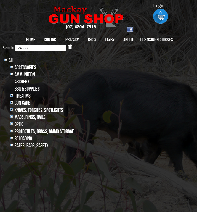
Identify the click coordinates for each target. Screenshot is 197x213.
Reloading (23, 138)
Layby (110, 40)
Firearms (23, 96)
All (11, 60)
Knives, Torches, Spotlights (39, 110)
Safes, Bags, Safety (31, 146)
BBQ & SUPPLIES (27, 89)
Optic (19, 124)
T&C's (91, 40)
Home (31, 40)
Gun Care (22, 103)
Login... (160, 5)
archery (22, 82)
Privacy (72, 40)
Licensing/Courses (156, 40)
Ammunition (25, 75)
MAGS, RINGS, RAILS (30, 117)
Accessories (25, 67)
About (128, 40)
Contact (51, 40)
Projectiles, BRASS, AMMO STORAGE (44, 131)
